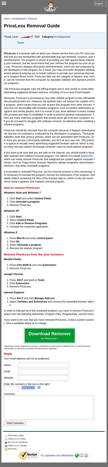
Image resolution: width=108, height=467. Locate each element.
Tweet (20, 42)
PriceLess (32, 18)
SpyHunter (87, 155)
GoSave (64, 92)
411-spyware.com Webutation (57, 460)
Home (6, 18)
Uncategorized (18, 18)
